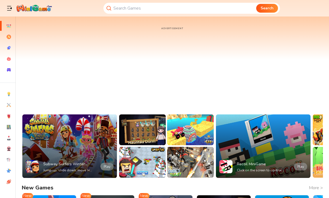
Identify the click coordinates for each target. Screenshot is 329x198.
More (316, 188)
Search (267, 8)
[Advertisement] (172, 68)
